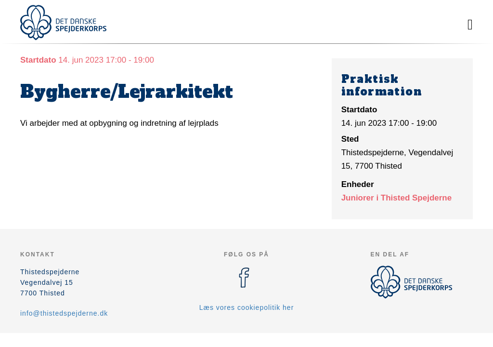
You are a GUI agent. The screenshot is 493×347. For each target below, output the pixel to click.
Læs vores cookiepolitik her (246, 307)
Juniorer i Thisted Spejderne (396, 197)
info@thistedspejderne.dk (64, 313)
